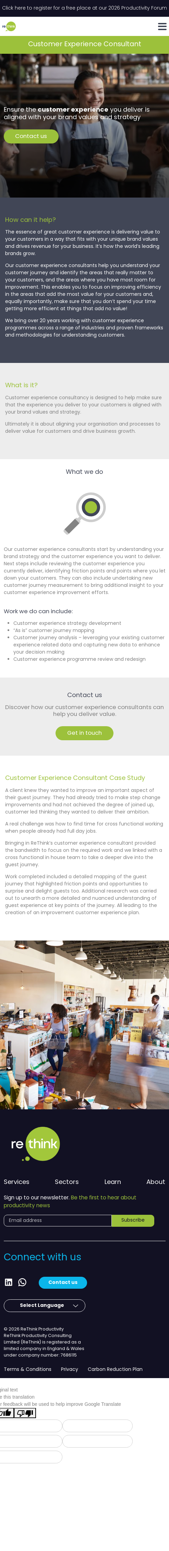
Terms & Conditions (27, 1369)
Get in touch (84, 733)
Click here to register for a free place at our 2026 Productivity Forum (84, 8)
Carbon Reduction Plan (115, 1369)
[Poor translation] (25, 1413)
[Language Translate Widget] (38, 1306)
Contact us (31, 136)
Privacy (69, 1369)
